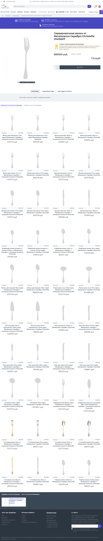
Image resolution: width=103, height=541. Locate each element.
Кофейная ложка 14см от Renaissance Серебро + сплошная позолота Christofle (63, 250)
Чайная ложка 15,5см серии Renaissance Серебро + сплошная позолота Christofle (89, 482)
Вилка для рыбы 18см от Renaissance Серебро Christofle (89, 136)
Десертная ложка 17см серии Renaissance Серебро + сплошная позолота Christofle (12, 212)
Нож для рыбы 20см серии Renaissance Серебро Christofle (38, 366)
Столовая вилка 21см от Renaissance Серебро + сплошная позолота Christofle (12, 444)
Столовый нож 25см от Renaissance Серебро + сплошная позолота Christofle (12, 482)
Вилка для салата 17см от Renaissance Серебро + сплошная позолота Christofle (12, 175)
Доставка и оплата (65, 91)
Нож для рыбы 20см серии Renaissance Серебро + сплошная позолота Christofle (12, 367)
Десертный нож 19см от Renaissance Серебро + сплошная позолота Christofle (63, 212)
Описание (34, 91)
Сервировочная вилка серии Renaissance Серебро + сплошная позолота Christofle (63, 404)
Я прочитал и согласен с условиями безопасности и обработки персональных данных (84, 530)
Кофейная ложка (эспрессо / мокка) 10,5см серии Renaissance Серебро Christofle (38, 250)
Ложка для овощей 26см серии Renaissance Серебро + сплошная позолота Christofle (12, 290)
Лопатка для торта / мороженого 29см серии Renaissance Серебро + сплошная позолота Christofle (12, 328)
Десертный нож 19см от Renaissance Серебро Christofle (89, 212)
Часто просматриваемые (30, 494)
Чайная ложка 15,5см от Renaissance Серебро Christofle (63, 481)
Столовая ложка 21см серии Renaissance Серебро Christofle (89, 443)
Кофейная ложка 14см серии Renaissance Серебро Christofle (89, 249)
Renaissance (16, 15)
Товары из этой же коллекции (11, 105)
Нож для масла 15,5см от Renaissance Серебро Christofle (63, 326)
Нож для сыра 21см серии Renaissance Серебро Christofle (89, 366)
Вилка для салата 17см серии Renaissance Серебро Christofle (38, 174)
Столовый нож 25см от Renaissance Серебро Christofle (38, 481)
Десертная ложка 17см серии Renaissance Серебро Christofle (38, 212)
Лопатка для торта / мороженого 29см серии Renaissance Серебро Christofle (38, 327)
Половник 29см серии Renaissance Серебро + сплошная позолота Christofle (12, 404)
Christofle (7, 15)
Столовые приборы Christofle (27, 82)
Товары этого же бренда (33, 105)
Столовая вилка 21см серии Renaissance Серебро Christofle (38, 443)
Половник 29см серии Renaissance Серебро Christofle (38, 404)
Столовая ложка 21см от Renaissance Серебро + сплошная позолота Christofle (63, 444)
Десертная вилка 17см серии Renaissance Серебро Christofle (89, 174)
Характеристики (48, 91)
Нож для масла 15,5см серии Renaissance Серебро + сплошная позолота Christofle (89, 327)
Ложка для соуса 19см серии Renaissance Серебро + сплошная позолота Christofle (63, 290)
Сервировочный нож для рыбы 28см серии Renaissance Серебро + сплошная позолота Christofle (89, 405)
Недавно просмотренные (11, 494)
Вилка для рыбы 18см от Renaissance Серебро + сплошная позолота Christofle (63, 137)
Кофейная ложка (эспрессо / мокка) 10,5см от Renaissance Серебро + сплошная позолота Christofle (12, 251)
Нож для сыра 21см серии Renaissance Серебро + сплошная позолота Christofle (63, 367)
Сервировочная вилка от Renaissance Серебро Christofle (16, 500)
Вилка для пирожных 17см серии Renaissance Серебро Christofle (38, 137)
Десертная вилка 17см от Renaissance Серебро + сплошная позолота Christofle (63, 175)
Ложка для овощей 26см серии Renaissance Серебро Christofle (38, 289)
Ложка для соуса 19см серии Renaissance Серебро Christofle (89, 289)
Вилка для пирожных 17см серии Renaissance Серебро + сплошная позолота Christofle (12, 137)
